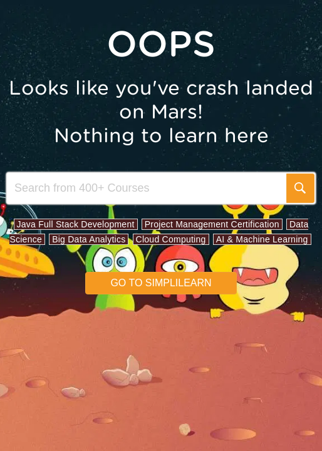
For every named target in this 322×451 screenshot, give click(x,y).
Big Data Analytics (88, 239)
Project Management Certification (212, 224)
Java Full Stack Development (76, 224)
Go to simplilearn (160, 282)
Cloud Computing (171, 239)
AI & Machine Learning (262, 239)
